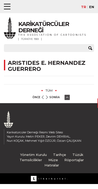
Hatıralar (51, 165)
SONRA (54, 97)
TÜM (49, 90)
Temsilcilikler (31, 160)
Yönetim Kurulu (33, 155)
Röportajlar (74, 160)
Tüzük (77, 155)
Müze (53, 160)
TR (83, 7)
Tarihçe (59, 155)
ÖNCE (36, 97)
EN (91, 7)
